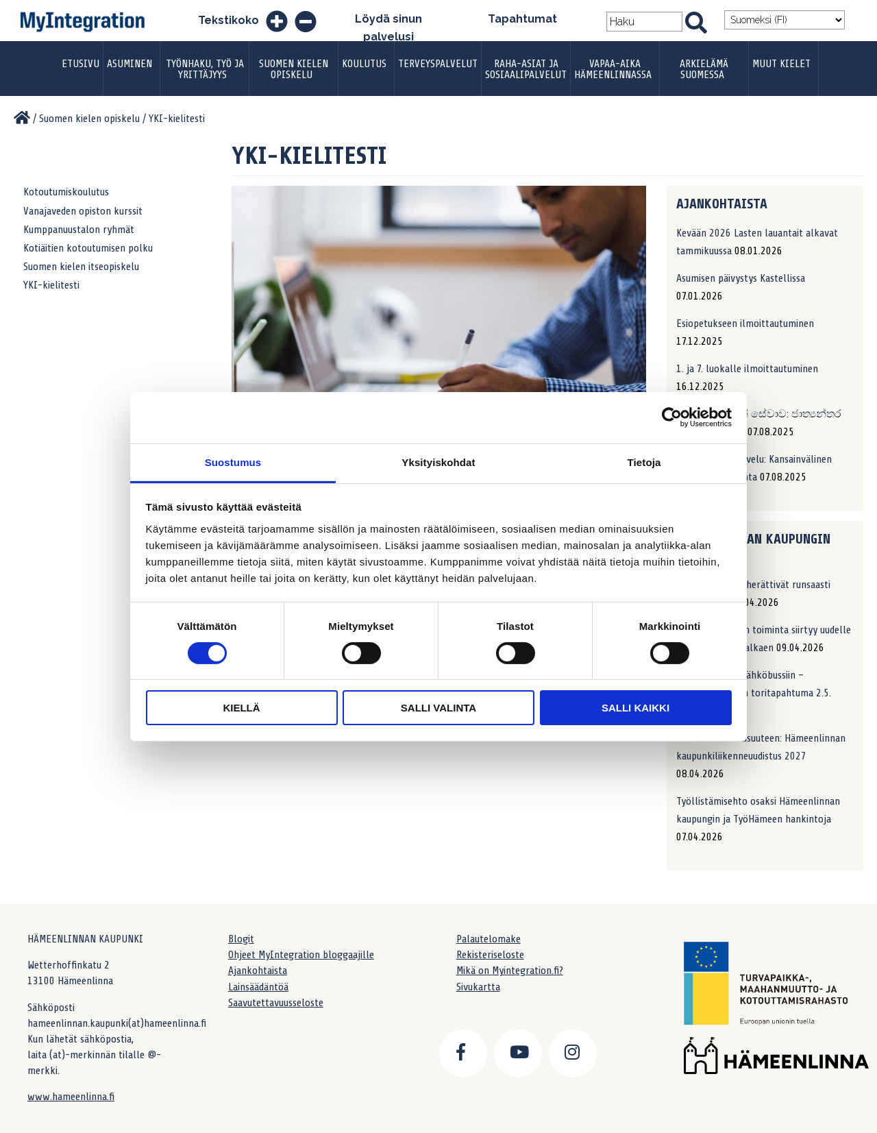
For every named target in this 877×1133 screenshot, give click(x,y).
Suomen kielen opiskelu (293, 69)
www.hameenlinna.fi (70, 1097)
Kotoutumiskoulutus (66, 192)
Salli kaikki (635, 708)
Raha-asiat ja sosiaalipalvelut (526, 69)
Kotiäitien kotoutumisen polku (88, 248)
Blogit (241, 939)
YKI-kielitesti (51, 285)
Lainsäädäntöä (258, 987)
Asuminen (129, 64)
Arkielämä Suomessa (704, 69)
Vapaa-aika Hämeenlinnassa (613, 69)
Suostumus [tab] (233, 461)
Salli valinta (438, 708)
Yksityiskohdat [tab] (438, 461)
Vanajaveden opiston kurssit (83, 211)
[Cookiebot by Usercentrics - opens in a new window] (672, 417)
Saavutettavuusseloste (275, 1003)
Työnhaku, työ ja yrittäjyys (205, 69)
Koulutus (364, 64)
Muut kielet (781, 64)
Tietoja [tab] (644, 461)
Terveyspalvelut (438, 64)
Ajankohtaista (257, 970)
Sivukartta (478, 987)
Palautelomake (488, 939)
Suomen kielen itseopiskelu (81, 266)
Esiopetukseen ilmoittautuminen (745, 323)
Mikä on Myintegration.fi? (509, 970)
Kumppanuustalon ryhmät (78, 229)
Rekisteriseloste (490, 955)
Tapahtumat (522, 18)
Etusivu (80, 64)
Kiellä (241, 708)
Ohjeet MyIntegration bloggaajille (301, 955)
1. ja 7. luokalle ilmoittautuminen (747, 369)
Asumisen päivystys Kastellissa (740, 278)
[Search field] (644, 22)
